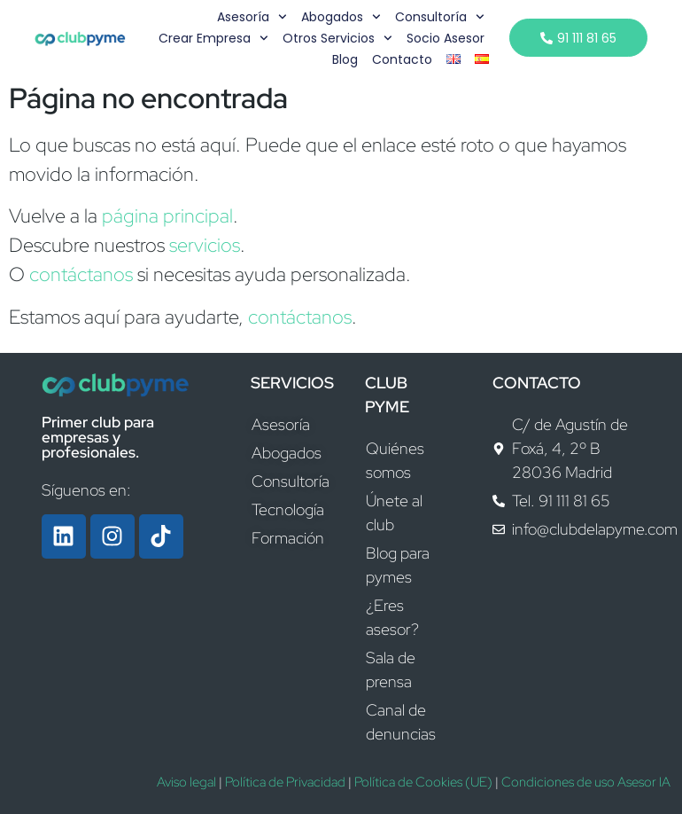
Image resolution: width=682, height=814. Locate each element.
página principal (167, 216)
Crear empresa (212, 38)
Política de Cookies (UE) (423, 782)
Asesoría (251, 16)
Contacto (400, 59)
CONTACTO (536, 382)
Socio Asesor (444, 38)
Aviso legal (186, 782)
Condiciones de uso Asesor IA (585, 782)
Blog (343, 59)
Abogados (340, 16)
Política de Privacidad (285, 782)
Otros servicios (336, 38)
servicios (204, 245)
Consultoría (439, 16)
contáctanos (81, 274)
